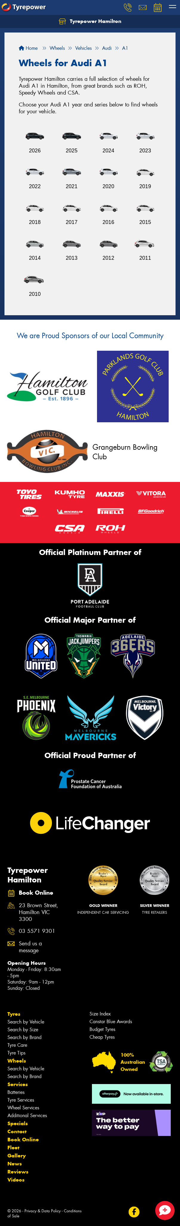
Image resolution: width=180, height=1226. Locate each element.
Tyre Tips (16, 1053)
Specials (17, 1123)
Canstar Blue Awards (111, 1021)
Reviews (17, 1171)
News (14, 1163)
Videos (15, 1179)
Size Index (100, 1014)
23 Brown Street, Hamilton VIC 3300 (38, 912)
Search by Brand (24, 1037)
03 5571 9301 (37, 931)
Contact (17, 1131)
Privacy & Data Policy (42, 1210)
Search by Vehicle (25, 1022)
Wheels (16, 1061)
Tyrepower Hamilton (90, 21)
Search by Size (22, 1029)
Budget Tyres (102, 1029)
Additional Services (27, 1115)
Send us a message (30, 947)
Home (28, 48)
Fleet (13, 1147)
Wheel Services (23, 1108)
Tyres (13, 1014)
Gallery (16, 1155)
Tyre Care (17, 1045)
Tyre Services (20, 1100)
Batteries (15, 1092)
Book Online (23, 1139)
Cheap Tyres (102, 1037)
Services (17, 1084)
